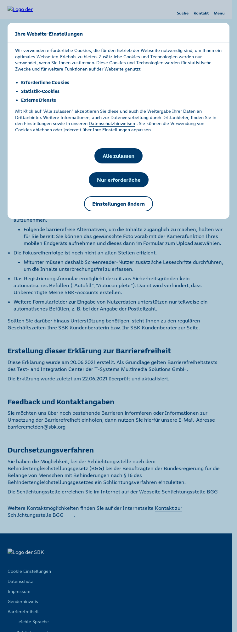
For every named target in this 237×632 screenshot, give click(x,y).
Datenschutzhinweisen (112, 123)
